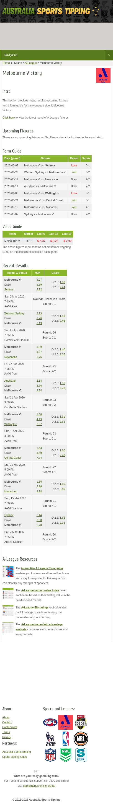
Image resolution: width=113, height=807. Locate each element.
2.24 (62, 287)
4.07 (39, 352)
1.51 (62, 416)
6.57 (39, 424)
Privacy (6, 737)
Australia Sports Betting (16, 751)
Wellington (10, 424)
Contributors (9, 727)
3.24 (39, 390)
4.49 (39, 419)
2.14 (39, 380)
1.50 (39, 414)
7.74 (39, 457)
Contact (7, 722)
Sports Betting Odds (14, 756)
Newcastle (10, 357)
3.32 (39, 289)
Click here (9, 117)
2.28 (62, 388)
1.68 (62, 282)
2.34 (62, 522)
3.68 (39, 520)
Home (6, 63)
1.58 (62, 316)
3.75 (39, 357)
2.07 (39, 279)
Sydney (8, 289)
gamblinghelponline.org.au (39, 785)
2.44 (39, 515)
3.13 (39, 313)
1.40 (62, 349)
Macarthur (10, 491)
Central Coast (12, 457)
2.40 (62, 455)
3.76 (39, 318)
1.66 (62, 383)
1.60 (62, 450)
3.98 (39, 491)
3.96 (39, 486)
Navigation (58, 55)
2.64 (62, 421)
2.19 (39, 323)
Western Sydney (14, 313)
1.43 (39, 448)
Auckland (9, 380)
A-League (31, 63)
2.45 (62, 320)
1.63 (62, 517)
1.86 (39, 481)
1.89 (39, 347)
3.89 (39, 284)
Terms (6, 732)
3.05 (62, 354)
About (5, 717)
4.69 (39, 453)
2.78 (39, 525)
